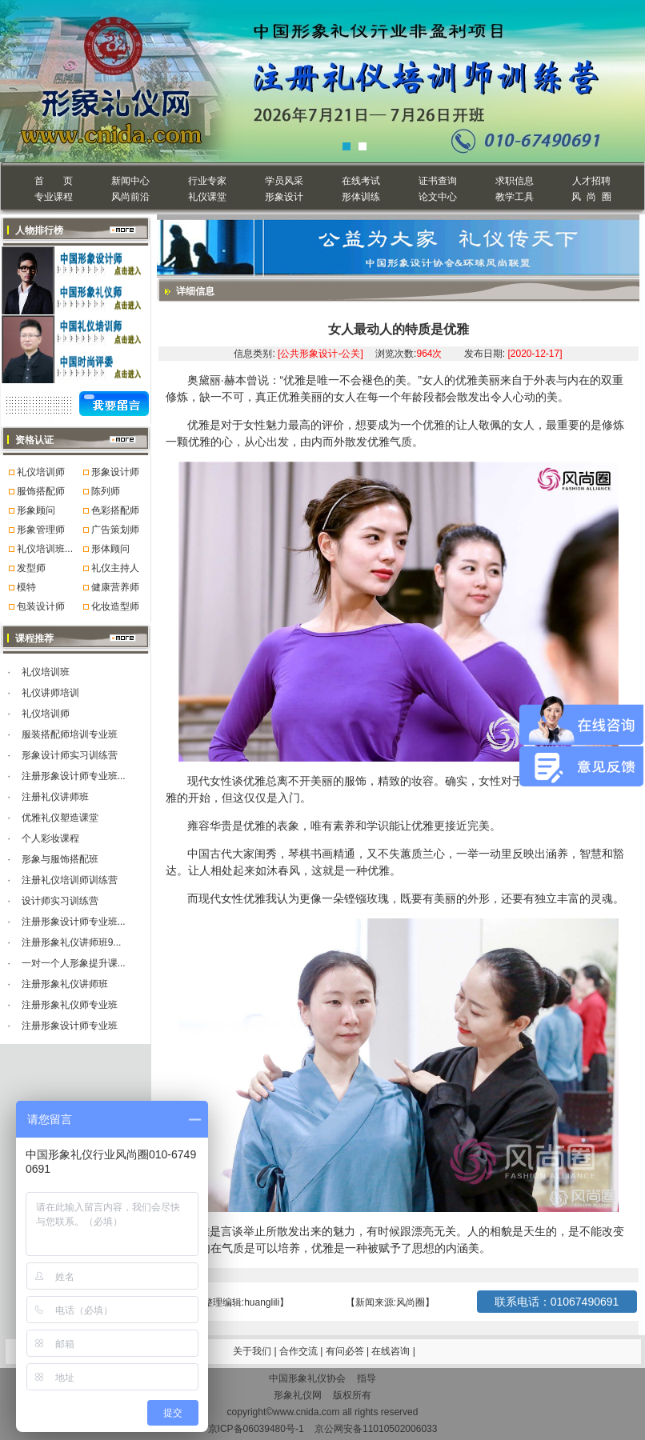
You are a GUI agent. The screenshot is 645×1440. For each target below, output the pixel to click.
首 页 (53, 180)
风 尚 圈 (591, 196)
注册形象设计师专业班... (74, 776)
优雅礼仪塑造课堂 (60, 817)
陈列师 (105, 491)
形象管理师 (41, 529)
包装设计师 (41, 606)
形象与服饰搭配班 (60, 859)
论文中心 (438, 196)
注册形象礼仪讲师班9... (72, 942)
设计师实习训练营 (60, 900)
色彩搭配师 (115, 510)
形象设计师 (115, 472)
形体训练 (361, 196)
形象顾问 (36, 510)
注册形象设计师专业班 (70, 1025)
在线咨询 (391, 1351)
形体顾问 (110, 548)
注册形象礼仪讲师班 (65, 984)
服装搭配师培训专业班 (70, 734)
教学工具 (514, 196)
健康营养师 (115, 587)
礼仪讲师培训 (50, 692)
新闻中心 (130, 180)
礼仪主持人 (115, 568)
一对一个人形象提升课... (74, 963)
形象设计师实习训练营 (70, 755)
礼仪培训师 (41, 472)
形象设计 (284, 196)
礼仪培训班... (45, 548)
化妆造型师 (115, 606)
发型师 (31, 568)
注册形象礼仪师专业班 (70, 1004)
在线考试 (361, 180)
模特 (26, 587)
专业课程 (53, 196)
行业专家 (207, 180)
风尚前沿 (130, 196)
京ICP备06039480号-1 (256, 1428)
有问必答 (346, 1351)
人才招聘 (591, 180)
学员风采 (284, 180)
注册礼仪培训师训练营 (70, 880)
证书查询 (438, 180)
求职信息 (514, 180)
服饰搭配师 (41, 491)
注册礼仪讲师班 (55, 796)
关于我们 (252, 1351)
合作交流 (299, 1351)
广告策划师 (115, 529)
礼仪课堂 (207, 196)
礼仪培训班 (46, 672)
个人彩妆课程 (50, 838)
